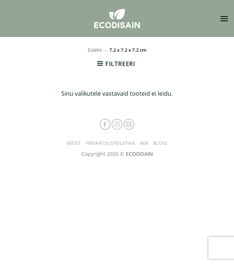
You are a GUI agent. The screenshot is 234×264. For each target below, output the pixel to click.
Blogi (160, 143)
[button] (224, 18)
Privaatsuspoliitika (110, 143)
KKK (144, 143)
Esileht (95, 50)
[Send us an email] (129, 124)
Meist (74, 143)
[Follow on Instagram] (117, 124)
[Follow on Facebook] (105, 124)
